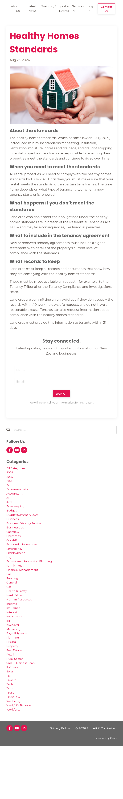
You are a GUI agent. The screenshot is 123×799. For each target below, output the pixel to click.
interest (12, 644)
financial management (24, 593)
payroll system (18, 670)
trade (10, 736)
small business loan (22, 705)
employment (16, 572)
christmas (14, 552)
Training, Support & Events (55, 9)
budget (12, 521)
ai (8, 506)
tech (10, 731)
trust (10, 741)
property (13, 685)
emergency (15, 567)
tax (9, 721)
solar (10, 716)
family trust (16, 588)
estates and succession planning (32, 583)
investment (15, 649)
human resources (21, 629)
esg (9, 577)
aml (9, 511)
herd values (15, 624)
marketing (14, 665)
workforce (14, 762)
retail (11, 695)
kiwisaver (14, 659)
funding (13, 603)
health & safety (18, 618)
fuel (9, 598)
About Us (15, 9)
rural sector (16, 700)
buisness (13, 531)
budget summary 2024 (25, 526)
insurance (14, 639)
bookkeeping (17, 516)
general (12, 608)
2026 (10, 485)
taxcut (11, 726)
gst (9, 613)
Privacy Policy (60, 781)
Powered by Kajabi (106, 790)
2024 (10, 475)
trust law (14, 746)
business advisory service (27, 537)
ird (8, 654)
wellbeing (14, 752)
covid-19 (13, 557)
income (12, 634)
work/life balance (20, 757)
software (13, 711)
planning (13, 675)
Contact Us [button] (106, 8)
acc (9, 490)
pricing (12, 680)
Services (78, 8)
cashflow (13, 547)
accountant (15, 501)
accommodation (19, 496)
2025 (10, 480)
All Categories (17, 470)
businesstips (16, 542)
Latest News (32, 9)
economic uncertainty (24, 562)
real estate (15, 690)
